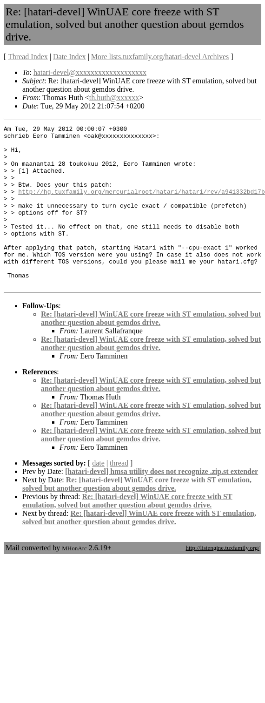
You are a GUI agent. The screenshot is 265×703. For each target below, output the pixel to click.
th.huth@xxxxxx (114, 97)
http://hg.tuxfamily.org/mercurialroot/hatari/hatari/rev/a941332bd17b (141, 205)
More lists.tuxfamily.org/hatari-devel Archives (160, 57)
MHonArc (74, 580)
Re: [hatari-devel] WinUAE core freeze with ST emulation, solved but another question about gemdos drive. (151, 350)
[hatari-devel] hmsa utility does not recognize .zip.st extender (161, 503)
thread (119, 495)
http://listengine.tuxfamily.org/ (222, 579)
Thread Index (28, 57)
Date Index (69, 57)
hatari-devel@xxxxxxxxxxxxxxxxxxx (89, 72)
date (98, 495)
